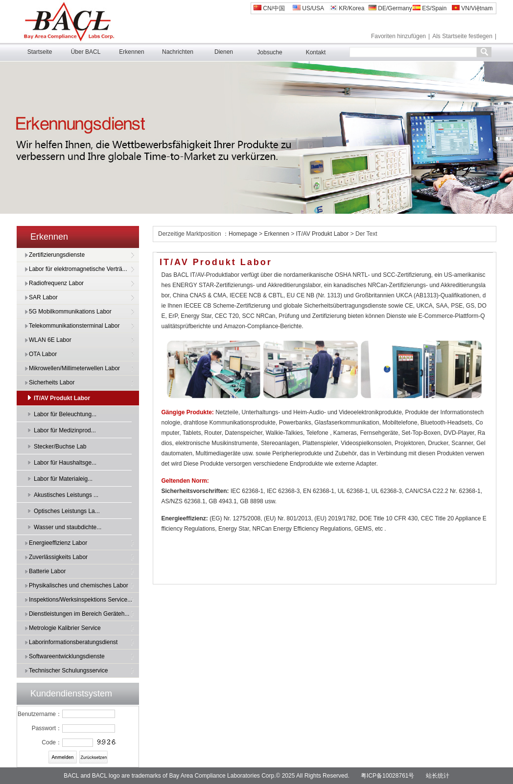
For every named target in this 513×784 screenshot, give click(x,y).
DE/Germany (390, 8)
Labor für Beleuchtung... (65, 414)
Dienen (223, 51)
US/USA (308, 8)
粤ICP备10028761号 (387, 775)
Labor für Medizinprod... (65, 430)
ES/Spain (429, 8)
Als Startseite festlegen (462, 36)
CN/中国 (269, 8)
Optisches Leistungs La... (67, 511)
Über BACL (86, 51)
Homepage (244, 233)
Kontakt (316, 52)
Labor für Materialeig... (63, 478)
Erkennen (131, 51)
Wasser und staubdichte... (67, 527)
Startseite (39, 51)
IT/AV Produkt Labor (62, 398)
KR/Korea (346, 8)
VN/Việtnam (472, 8)
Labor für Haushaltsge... (65, 462)
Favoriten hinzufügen (398, 36)
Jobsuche (269, 52)
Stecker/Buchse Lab (60, 446)
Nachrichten (177, 51)
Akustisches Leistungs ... (66, 495)
